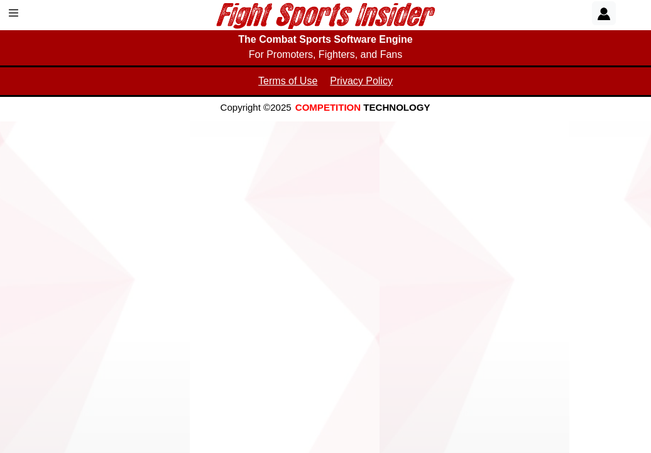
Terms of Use (287, 81)
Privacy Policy (361, 81)
